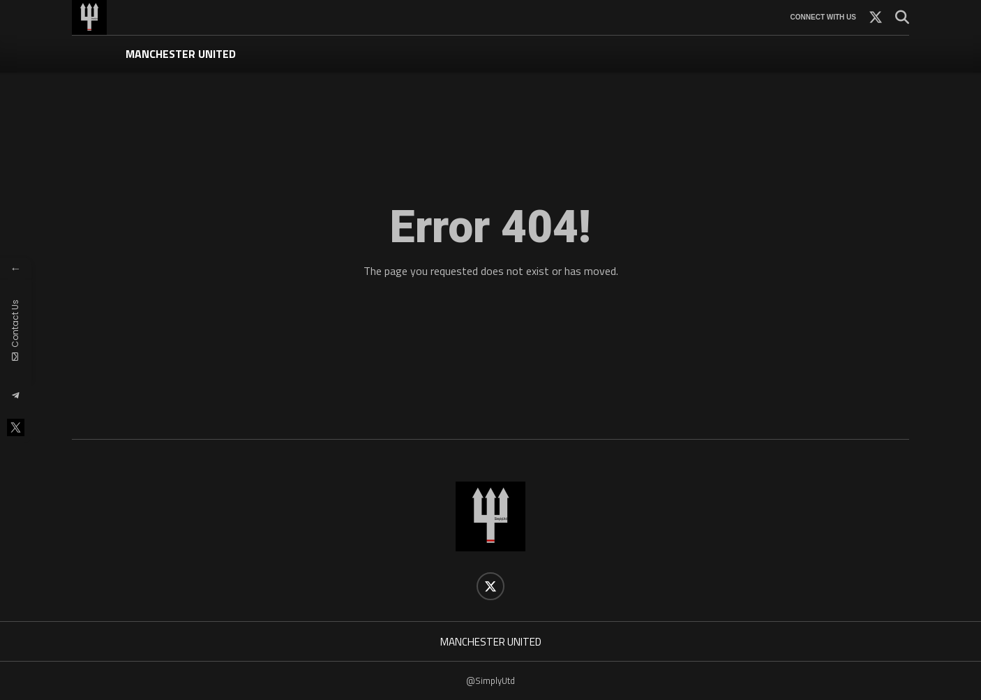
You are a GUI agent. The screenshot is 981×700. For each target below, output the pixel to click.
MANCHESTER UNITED (181, 53)
